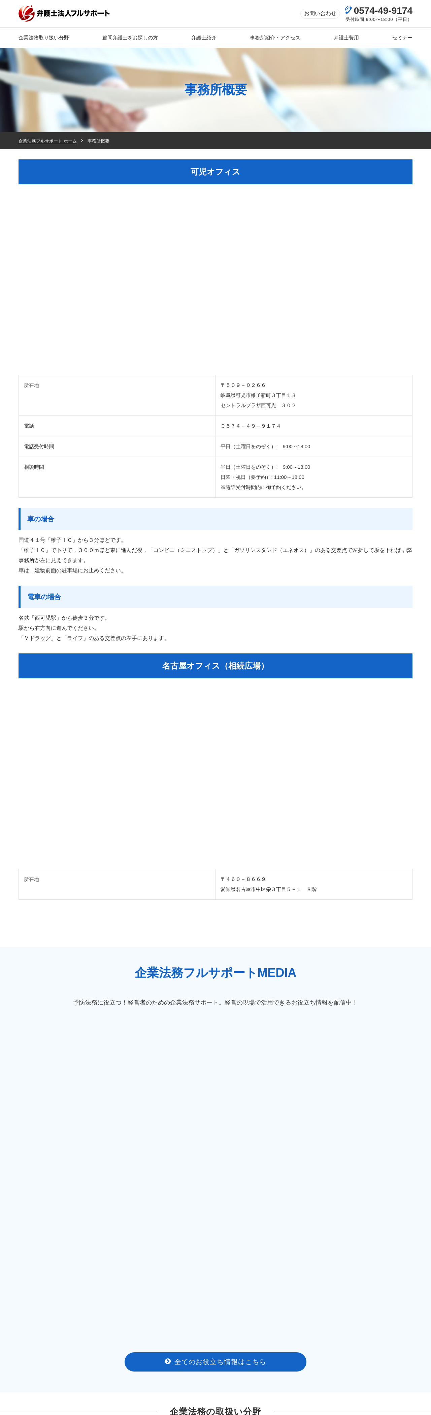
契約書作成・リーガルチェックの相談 (265, 1230)
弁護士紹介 (186, 1368)
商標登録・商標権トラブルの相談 (265, 1247)
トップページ (39, 1368)
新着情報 (318, 1368)
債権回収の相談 (165, 1230)
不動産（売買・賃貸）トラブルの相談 (165, 1247)
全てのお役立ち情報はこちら (215, 1147)
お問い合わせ (320, 13)
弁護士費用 (253, 1368)
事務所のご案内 (114, 1368)
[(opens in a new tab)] (66, 1313)
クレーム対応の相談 (366, 1230)
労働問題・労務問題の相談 (65, 1230)
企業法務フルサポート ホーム (48, 141)
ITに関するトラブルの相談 (65, 1247)
